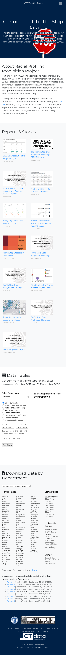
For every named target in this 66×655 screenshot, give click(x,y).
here (34, 570)
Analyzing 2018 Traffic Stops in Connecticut (42, 183)
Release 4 (11, 589)
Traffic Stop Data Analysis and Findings (42, 247)
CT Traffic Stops (34, 3)
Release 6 (11, 594)
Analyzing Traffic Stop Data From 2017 (14, 215)
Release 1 (10, 582)
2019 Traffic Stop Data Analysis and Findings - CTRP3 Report (14, 184)
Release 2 (11, 584)
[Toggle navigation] (60, 3)
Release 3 (11, 587)
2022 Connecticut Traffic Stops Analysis (14, 150)
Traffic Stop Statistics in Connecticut (14, 247)
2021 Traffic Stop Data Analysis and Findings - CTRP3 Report (42, 150)
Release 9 (11, 601)
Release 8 (11, 599)
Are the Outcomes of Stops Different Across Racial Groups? (42, 216)
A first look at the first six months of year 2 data (42, 279)
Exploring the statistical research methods (14, 312)
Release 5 (11, 591)
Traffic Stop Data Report (14, 342)
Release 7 (11, 596)
